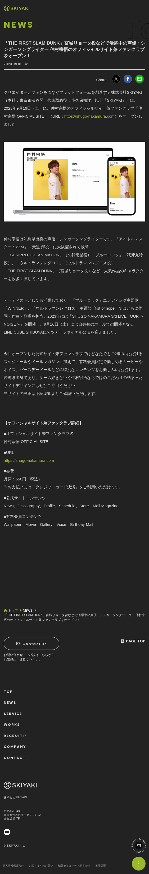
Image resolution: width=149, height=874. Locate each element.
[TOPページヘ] (16, 8)
